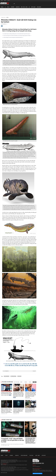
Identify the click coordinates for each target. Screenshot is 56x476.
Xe (29, 6)
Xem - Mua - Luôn (24, 6)
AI (5, 6)
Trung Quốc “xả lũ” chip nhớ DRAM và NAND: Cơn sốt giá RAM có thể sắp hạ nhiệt (12, 440)
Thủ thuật (31, 455)
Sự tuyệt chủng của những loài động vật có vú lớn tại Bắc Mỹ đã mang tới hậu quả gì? (17, 33)
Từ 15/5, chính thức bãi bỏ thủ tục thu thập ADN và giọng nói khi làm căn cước (30, 410)
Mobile (2, 6)
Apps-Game (33, 6)
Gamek (2, 0)
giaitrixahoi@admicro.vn (38, 468)
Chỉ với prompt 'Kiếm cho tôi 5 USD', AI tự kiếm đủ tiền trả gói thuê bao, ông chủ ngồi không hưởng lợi (30, 441)
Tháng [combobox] (25, 382)
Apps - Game (37, 455)
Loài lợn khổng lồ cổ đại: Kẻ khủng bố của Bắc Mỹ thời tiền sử (13, 37)
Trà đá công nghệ (24, 455)
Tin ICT (8, 6)
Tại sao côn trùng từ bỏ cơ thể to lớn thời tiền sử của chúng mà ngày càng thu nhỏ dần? (17, 35)
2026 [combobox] (30, 382)
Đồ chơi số (39, 6)
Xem (34, 382)
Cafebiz (8, 0)
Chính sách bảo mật (4, 472)
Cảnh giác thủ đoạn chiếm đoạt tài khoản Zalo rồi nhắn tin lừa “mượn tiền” (6, 394)
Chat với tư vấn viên (37, 473)
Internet (12, 6)
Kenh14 (5, 0)
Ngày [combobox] (21, 382)
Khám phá (17, 6)
